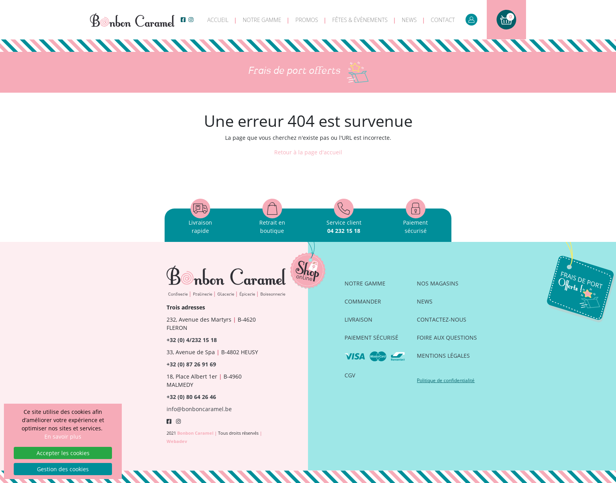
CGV (350, 375)
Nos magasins (437, 283)
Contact (443, 20)
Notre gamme (262, 20)
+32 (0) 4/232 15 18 (192, 340)
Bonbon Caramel (195, 433)
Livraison (358, 319)
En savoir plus (62, 436)
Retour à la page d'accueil (308, 152)
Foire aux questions (447, 337)
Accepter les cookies (63, 453)
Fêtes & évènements (360, 20)
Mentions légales (443, 355)
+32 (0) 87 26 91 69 (191, 364)
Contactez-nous (441, 319)
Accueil (217, 20)
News (409, 20)
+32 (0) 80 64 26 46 (191, 397)
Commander (363, 301)
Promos (306, 20)
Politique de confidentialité (446, 380)
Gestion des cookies (63, 469)
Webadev (177, 441)
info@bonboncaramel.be (199, 409)
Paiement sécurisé (371, 337)
